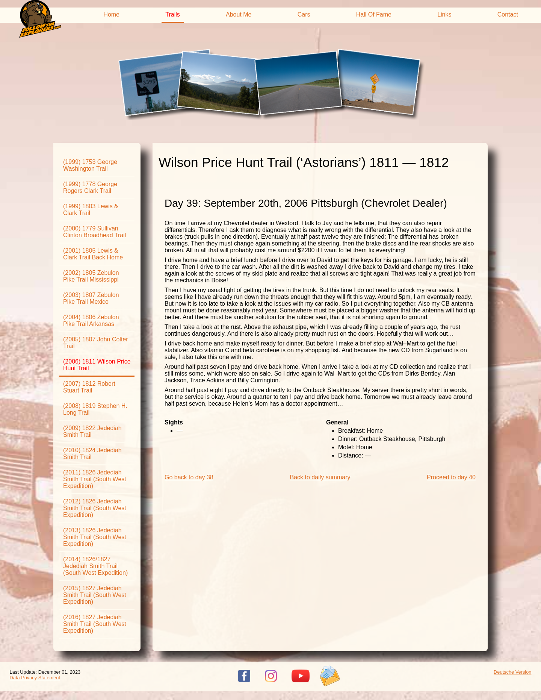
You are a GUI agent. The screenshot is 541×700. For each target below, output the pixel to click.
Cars (304, 14)
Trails (172, 14)
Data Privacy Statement (35, 677)
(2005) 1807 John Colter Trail (95, 342)
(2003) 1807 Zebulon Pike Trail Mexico (91, 298)
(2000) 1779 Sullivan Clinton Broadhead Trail (94, 231)
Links (444, 14)
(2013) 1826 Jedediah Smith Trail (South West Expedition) (94, 537)
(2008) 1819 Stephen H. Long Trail (95, 409)
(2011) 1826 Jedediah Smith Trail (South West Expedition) (94, 479)
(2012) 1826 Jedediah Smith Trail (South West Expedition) (94, 508)
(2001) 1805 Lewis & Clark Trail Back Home (93, 254)
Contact (507, 14)
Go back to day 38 (189, 477)
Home (111, 14)
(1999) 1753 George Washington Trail (90, 165)
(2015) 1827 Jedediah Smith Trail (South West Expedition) (94, 595)
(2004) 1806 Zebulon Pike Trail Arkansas (91, 320)
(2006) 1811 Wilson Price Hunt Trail (97, 364)
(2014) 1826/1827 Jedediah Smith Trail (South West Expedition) (95, 566)
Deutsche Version (512, 672)
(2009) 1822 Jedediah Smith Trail (92, 431)
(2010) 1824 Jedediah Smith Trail (92, 453)
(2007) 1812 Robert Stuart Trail (89, 387)
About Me (238, 14)
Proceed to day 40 (451, 477)
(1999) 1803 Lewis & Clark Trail (90, 209)
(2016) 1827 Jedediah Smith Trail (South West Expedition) (94, 624)
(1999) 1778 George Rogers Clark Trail (90, 187)
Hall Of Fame (373, 14)
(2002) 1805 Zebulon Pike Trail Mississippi (91, 276)
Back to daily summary (320, 477)
